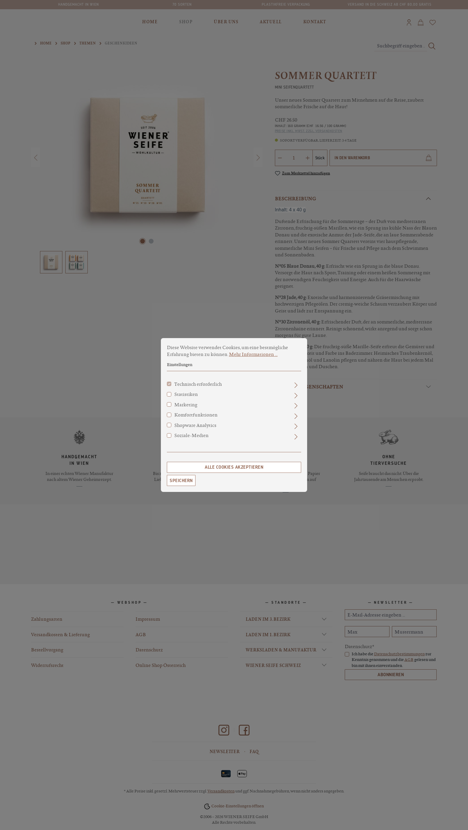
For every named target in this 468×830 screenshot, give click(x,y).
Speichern (181, 480)
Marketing (185, 404)
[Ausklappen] (296, 385)
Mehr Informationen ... (253, 354)
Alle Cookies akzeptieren (234, 467)
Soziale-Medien (191, 435)
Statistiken (186, 394)
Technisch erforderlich (198, 384)
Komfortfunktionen (196, 414)
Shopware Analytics (195, 425)
